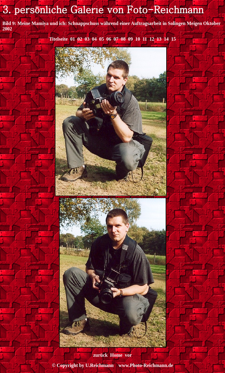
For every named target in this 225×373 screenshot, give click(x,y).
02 (79, 39)
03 (87, 39)
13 (159, 39)
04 (94, 39)
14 (166, 39)
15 (173, 39)
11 (144, 39)
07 (116, 39)
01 (72, 39)
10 (137, 39)
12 (151, 39)
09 (130, 39)
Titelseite (58, 39)
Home (116, 355)
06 (108, 39)
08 (123, 39)
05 (101, 39)
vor (128, 355)
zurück (100, 355)
